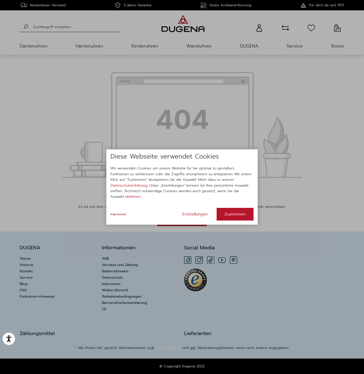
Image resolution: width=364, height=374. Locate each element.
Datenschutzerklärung (128, 185)
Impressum (118, 214)
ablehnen (133, 196)
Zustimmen (235, 214)
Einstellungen (195, 214)
